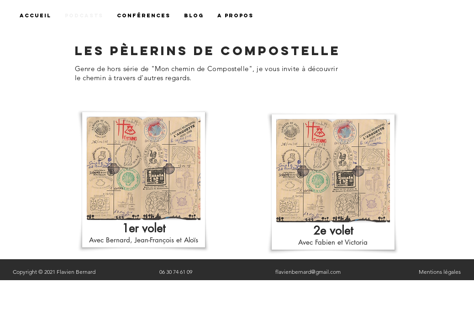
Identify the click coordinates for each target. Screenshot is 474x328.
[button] (235, 16)
